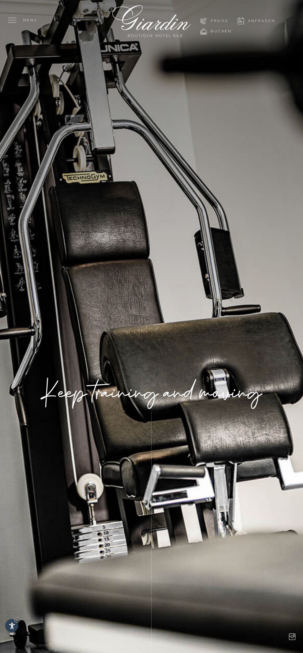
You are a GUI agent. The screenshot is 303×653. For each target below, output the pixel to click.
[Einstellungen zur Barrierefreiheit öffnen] (11, 625)
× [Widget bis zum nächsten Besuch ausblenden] (17, 620)
